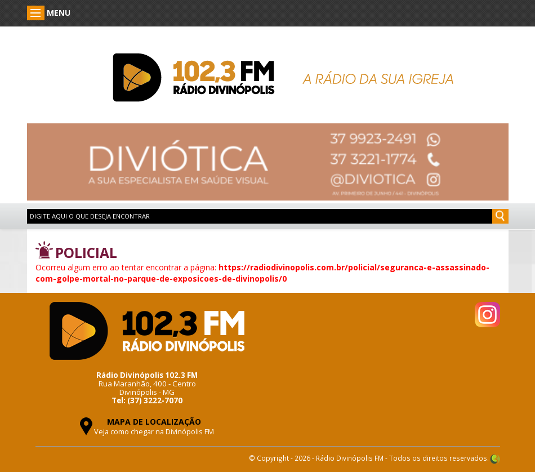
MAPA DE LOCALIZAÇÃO (154, 421)
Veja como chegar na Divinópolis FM (154, 432)
